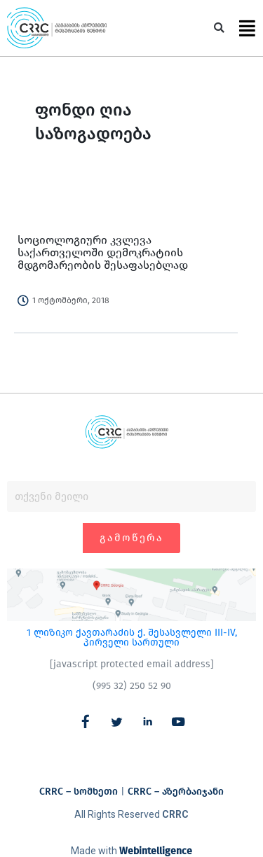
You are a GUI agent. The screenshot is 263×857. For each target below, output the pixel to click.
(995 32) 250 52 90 (132, 686)
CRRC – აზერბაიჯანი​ (176, 791)
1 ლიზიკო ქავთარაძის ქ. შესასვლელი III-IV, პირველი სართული (132, 637)
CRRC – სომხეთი (78, 791)
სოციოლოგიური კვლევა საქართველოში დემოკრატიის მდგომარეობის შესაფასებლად (103, 252)
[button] (219, 28)
